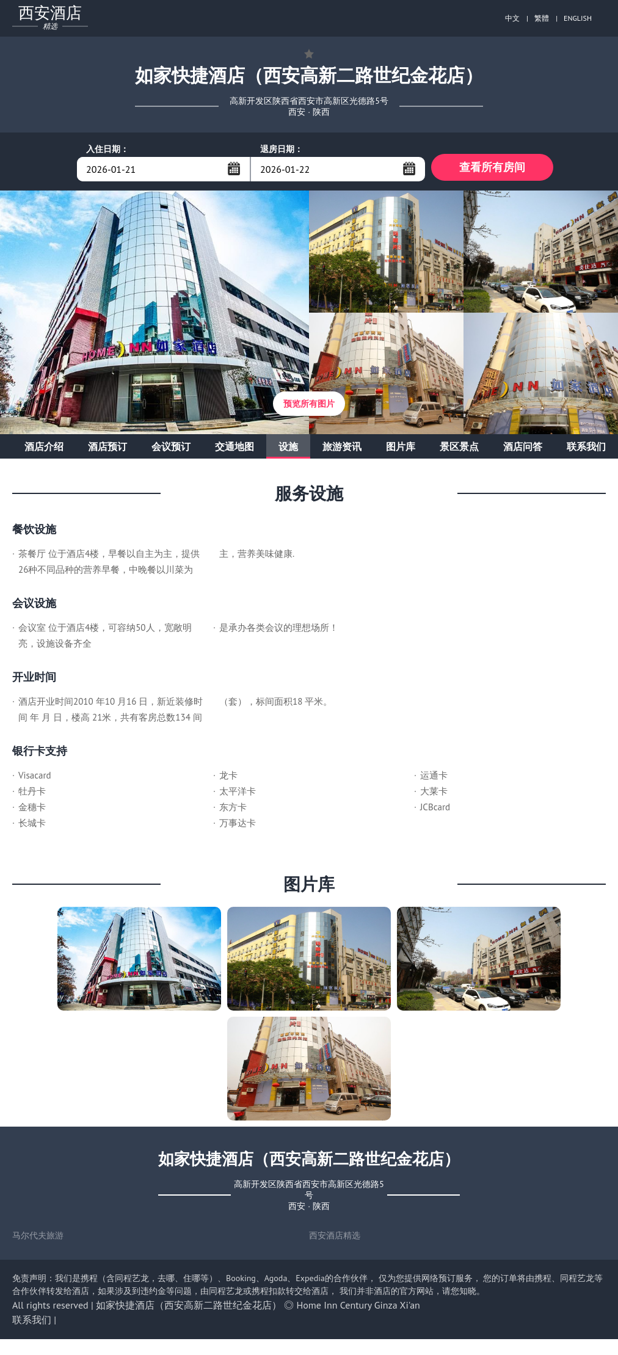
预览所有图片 (309, 406)
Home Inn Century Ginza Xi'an (358, 1308)
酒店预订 (107, 449)
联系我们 (586, 449)
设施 (288, 449)
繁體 (541, 18)
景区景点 (459, 449)
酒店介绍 (44, 449)
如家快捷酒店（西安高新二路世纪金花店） (189, 1308)
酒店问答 (522, 449)
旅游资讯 (342, 449)
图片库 (400, 449)
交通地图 (234, 449)
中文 (512, 18)
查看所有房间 (492, 169)
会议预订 (171, 449)
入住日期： (107, 148)
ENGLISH (578, 18)
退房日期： (281, 148)
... (234, 168)
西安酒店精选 (334, 1238)
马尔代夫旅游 (38, 1238)
